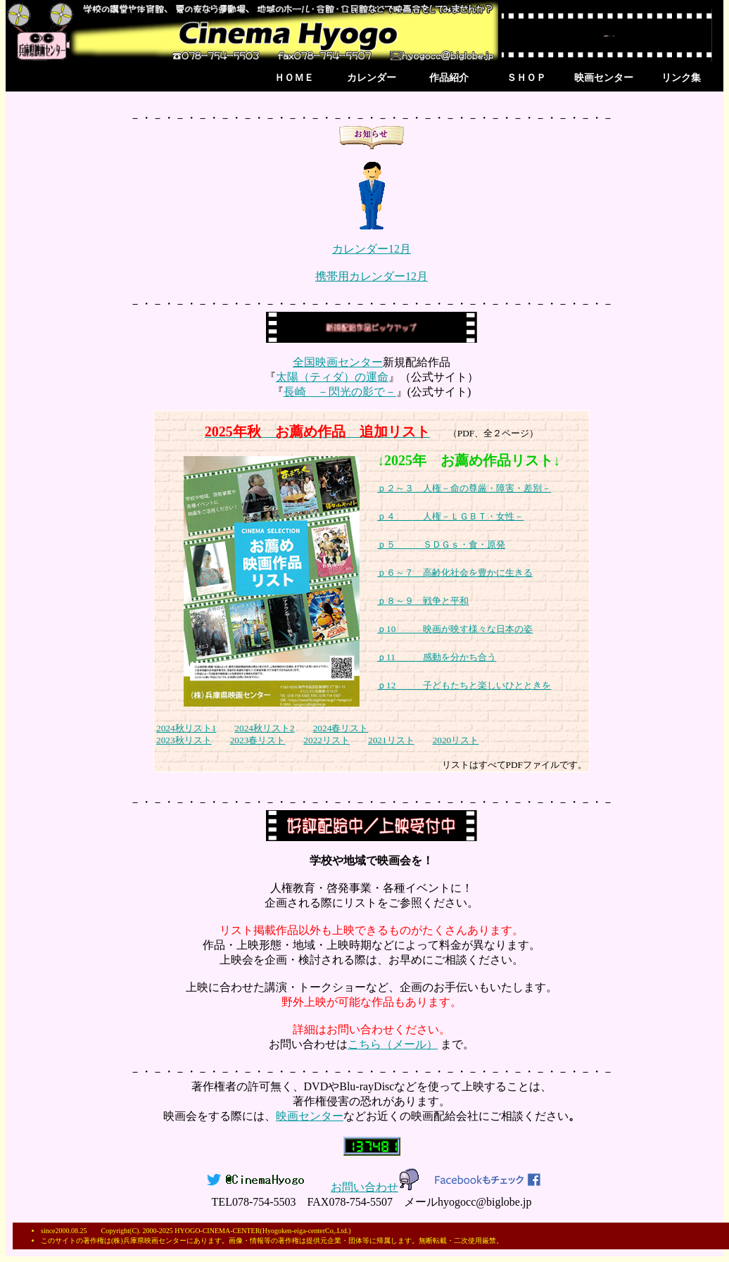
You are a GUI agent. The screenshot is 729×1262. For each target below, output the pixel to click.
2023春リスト (258, 740)
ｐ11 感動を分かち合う (436, 657)
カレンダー (371, 77)
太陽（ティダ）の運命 (332, 377)
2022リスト (326, 740)
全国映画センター (338, 362)
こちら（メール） (393, 1044)
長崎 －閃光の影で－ (340, 392)
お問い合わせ (376, 1187)
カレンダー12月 (371, 249)
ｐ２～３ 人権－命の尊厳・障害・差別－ (464, 488)
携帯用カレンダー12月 (371, 276)
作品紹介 (449, 77)
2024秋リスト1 (186, 728)
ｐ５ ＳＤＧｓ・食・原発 (441, 544)
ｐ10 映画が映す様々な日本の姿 (455, 629)
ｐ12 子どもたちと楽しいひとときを (464, 685)
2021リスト (391, 740)
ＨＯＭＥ (294, 77)
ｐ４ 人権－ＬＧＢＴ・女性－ (450, 516)
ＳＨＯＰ (526, 77)
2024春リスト (341, 728)
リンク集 (681, 77)
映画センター (603, 77)
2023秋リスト (184, 740)
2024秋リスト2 (264, 728)
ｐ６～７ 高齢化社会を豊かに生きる (455, 572)
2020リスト (456, 740)
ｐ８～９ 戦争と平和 (423, 600)
